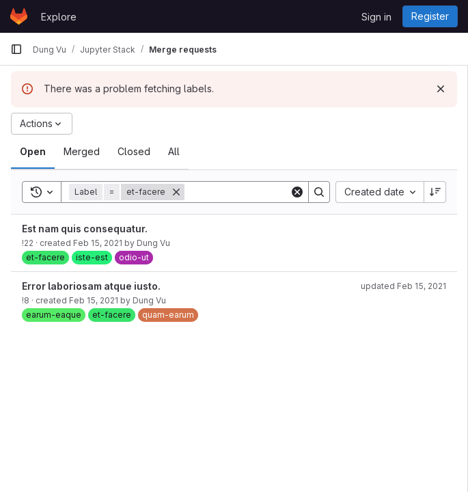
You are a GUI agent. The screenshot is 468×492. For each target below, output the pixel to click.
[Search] (269, 192)
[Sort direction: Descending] (435, 192)
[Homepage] (19, 16)
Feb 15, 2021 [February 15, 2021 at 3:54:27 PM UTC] (93, 300)
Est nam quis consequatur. (85, 228)
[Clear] (297, 192)
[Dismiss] (440, 89)
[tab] (33, 152)
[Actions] (41, 124)
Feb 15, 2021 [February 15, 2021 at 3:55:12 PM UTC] (97, 243)
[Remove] (176, 192)
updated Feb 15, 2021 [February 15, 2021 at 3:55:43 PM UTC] (403, 286)
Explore (59, 17)
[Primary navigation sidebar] (16, 49)
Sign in (376, 17)
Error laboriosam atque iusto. (91, 286)
